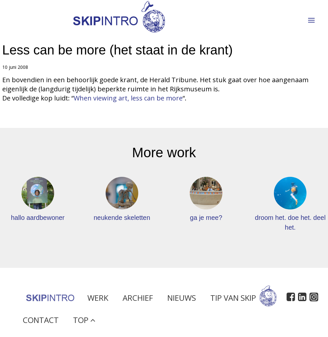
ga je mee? (206, 217)
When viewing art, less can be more (128, 98)
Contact (41, 322)
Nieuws (181, 300)
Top (84, 322)
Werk (97, 300)
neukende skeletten (122, 217)
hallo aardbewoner (38, 217)
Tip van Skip (243, 300)
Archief (138, 300)
